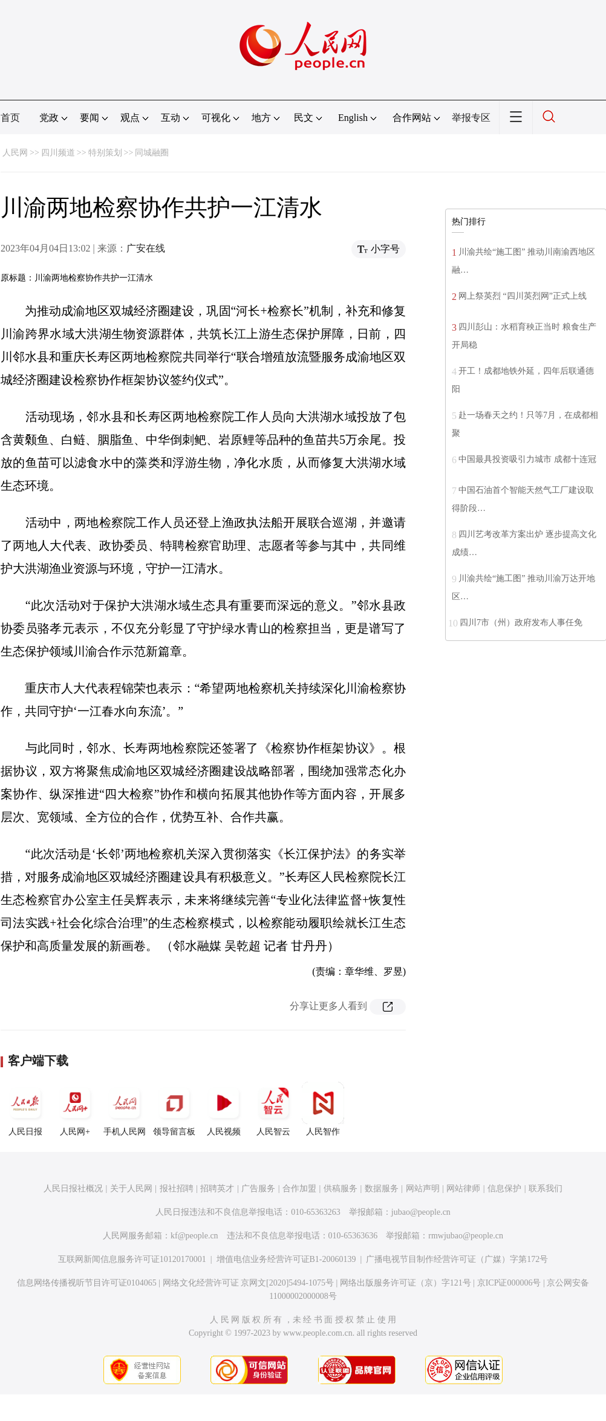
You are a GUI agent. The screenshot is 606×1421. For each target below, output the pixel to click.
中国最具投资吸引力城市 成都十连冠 (527, 459)
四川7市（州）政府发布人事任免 (521, 622)
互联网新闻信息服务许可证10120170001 (132, 1259)
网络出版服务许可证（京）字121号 (405, 1282)
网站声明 (423, 1188)
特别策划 (105, 152)
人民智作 (323, 1109)
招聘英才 (217, 1188)
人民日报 (25, 1109)
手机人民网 (124, 1109)
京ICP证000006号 (509, 1282)
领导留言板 (174, 1109)
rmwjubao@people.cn (465, 1235)
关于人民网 (131, 1188)
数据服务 (382, 1188)
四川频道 (58, 152)
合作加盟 (299, 1188)
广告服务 (258, 1188)
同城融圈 (152, 152)
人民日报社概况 (73, 1188)
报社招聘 (177, 1188)
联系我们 (545, 1188)
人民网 (15, 152)
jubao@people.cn (421, 1212)
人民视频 (224, 1109)
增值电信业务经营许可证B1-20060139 (286, 1259)
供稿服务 (340, 1188)
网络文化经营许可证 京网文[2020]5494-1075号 (248, 1282)
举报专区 (471, 117)
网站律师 (463, 1188)
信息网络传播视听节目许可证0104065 (87, 1282)
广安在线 (145, 248)
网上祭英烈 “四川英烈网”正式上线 (522, 296)
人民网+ (75, 1109)
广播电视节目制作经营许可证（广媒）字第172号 (457, 1259)
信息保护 (504, 1188)
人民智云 (273, 1109)
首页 (10, 117)
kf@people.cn (194, 1235)
